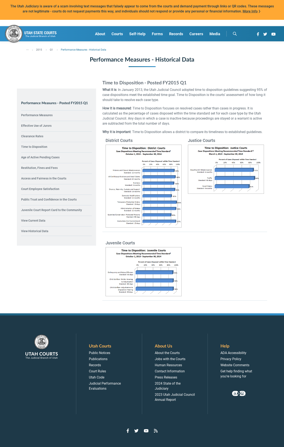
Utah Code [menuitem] (96, 377)
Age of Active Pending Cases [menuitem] (40, 157)
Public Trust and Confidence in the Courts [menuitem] (49, 199)
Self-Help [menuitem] (137, 34)
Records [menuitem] (176, 34)
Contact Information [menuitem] (170, 371)
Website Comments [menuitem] (234, 365)
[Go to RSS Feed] (155, 431)
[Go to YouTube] (273, 34)
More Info (250, 11)
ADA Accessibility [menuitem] (233, 353)
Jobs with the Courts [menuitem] (170, 359)
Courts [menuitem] (117, 34)
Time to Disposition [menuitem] (34, 146)
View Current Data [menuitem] (33, 220)
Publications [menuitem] (98, 359)
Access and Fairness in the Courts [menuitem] (43, 178)
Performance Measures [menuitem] (37, 115)
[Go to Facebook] (258, 34)
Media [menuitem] (214, 34)
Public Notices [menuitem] (99, 353)
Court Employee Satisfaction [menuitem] (40, 189)
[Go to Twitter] (265, 34)
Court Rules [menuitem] (97, 371)
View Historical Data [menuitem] (34, 231)
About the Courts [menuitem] (167, 353)
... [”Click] (27, 49)
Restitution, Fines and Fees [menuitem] (39, 168)
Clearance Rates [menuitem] (32, 136)
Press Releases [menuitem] (166, 377)
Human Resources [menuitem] (168, 365)
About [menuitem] (100, 34)
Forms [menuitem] (157, 34)
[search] (235, 34)
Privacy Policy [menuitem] (230, 359)
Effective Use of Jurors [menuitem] (36, 125)
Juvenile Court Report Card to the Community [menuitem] (51, 210)
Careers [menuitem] (196, 34)
